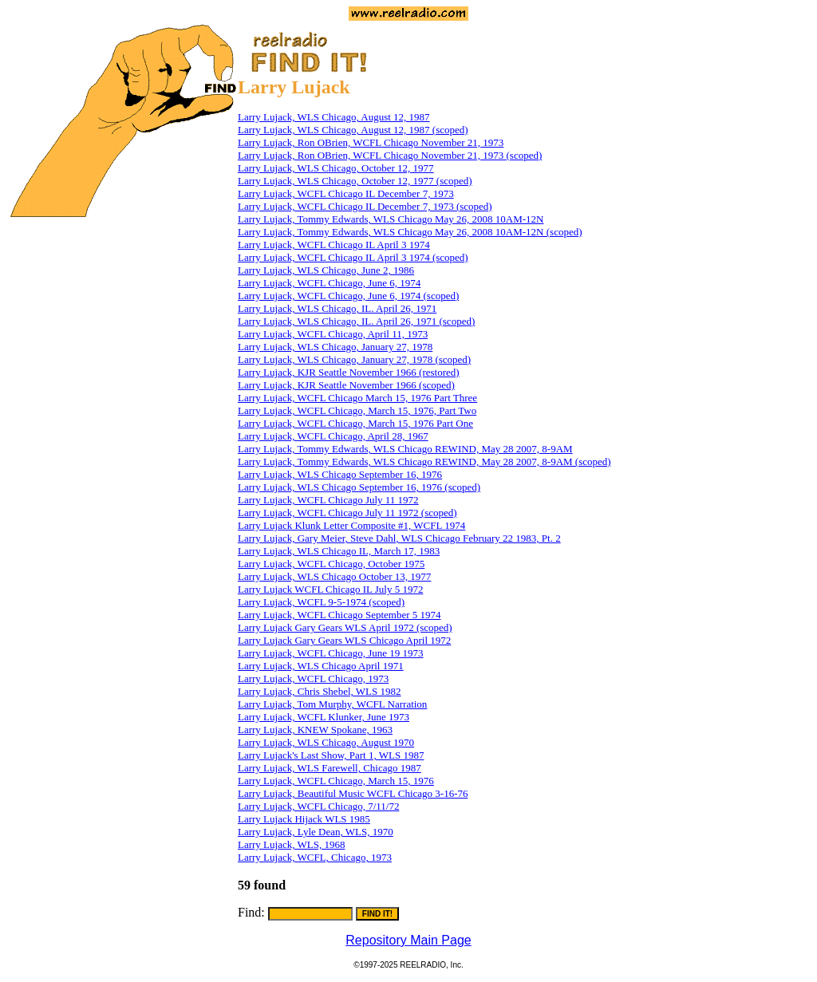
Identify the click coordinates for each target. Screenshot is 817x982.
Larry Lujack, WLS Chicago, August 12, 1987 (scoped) (353, 130)
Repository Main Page (408, 940)
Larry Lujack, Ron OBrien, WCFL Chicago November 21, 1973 (370, 142)
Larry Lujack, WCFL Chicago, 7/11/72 (318, 806)
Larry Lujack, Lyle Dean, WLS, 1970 (315, 832)
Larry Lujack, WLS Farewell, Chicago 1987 (329, 768)
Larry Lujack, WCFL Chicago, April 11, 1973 (333, 334)
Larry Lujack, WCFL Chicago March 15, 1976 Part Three (357, 398)
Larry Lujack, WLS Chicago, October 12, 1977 (336, 168)
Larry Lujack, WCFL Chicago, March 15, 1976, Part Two (357, 410)
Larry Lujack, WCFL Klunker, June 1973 (323, 717)
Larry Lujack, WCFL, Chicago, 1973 (315, 857)
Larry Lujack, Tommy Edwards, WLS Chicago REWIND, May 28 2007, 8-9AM (405, 449)
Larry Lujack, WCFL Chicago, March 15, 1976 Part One (355, 423)
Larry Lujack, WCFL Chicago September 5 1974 (339, 615)
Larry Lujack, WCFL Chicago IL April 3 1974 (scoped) (353, 257)
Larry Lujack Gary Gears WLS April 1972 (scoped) (345, 627)
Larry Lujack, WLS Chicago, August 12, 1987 (334, 117)
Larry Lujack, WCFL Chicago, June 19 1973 (331, 653)
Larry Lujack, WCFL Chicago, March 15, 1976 (336, 781)
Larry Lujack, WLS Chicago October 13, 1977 (334, 576)
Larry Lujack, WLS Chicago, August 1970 (326, 742)
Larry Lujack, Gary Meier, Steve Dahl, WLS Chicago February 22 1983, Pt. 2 (399, 538)
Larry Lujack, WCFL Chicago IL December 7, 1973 (346, 193)
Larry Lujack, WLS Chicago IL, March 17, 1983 (339, 551)
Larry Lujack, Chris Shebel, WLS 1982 (319, 691)
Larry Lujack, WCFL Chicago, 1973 (313, 678)
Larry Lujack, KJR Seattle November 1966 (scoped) (346, 385)
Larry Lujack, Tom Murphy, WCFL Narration (332, 704)
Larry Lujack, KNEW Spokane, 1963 (315, 730)
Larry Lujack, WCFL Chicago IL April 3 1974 (334, 244)
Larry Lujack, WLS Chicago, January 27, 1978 (335, 347)
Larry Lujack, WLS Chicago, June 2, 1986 (326, 270)
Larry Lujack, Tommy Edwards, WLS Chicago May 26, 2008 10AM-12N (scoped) (410, 232)
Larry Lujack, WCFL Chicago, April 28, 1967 (333, 436)
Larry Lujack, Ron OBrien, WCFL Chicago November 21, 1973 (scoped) (390, 155)
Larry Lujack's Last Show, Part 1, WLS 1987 (331, 755)
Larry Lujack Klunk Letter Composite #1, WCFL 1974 (351, 525)
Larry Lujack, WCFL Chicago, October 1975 (331, 564)
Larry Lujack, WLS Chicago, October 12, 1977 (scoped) (355, 181)
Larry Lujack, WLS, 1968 (291, 844)
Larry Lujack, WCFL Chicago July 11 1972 (328, 500)
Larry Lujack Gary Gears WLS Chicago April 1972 (344, 640)
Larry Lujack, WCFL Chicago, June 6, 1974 (329, 283)
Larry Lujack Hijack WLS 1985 (304, 819)
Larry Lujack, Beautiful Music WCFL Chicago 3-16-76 (353, 793)
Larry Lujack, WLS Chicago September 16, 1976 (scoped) (359, 487)
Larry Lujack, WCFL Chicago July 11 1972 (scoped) (347, 513)
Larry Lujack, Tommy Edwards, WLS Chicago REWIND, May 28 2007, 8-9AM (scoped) (424, 461)
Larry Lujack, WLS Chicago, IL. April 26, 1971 (337, 308)
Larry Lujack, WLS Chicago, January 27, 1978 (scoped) (354, 359)
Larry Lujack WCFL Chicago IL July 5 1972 (330, 589)
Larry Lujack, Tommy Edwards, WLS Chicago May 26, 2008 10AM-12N (391, 219)
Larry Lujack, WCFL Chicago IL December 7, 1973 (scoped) (365, 206)
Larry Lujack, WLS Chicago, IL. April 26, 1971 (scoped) (356, 321)
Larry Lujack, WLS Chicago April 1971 (321, 666)
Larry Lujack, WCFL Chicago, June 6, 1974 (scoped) (348, 296)
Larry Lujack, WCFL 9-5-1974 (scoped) (321, 602)
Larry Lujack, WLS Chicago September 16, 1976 (340, 474)
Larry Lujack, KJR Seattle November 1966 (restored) (349, 372)
